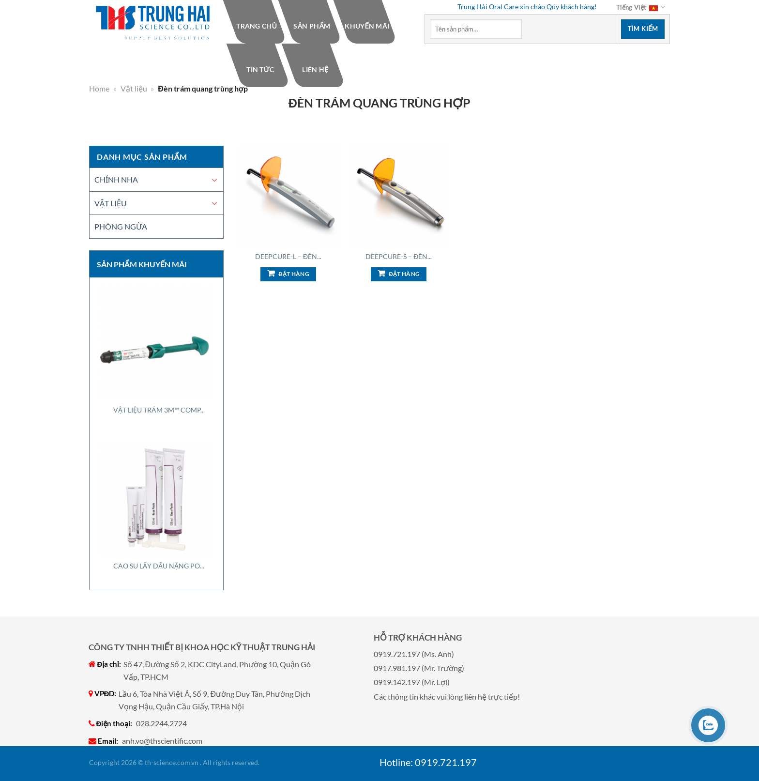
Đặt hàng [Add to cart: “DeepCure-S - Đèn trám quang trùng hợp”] (404, 274)
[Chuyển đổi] (214, 179)
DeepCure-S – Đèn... (398, 256)
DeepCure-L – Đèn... (288, 256)
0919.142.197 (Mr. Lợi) (412, 682)
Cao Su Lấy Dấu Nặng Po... (158, 566)
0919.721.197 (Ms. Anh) (414, 653)
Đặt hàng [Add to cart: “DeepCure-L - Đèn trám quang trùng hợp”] (293, 274)
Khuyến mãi (367, 26)
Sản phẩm (311, 26)
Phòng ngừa (120, 226)
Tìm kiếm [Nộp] (643, 28)
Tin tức (260, 69)
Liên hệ (315, 69)
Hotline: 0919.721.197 (428, 762)
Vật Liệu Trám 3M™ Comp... (159, 410)
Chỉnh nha (116, 179)
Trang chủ (256, 26)
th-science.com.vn (171, 762)
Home (99, 88)
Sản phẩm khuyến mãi (142, 264)
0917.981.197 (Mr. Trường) (419, 668)
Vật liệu (134, 88)
